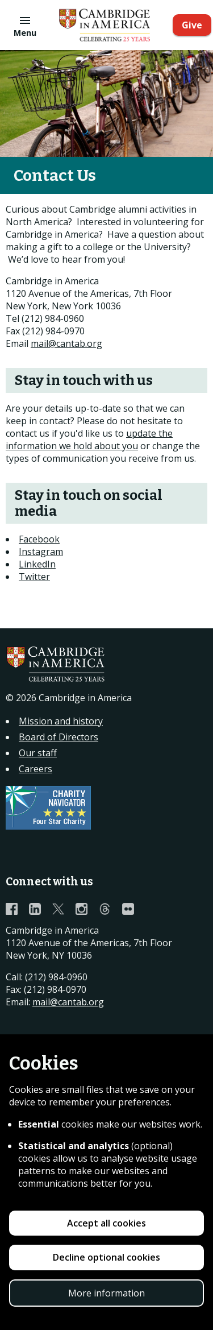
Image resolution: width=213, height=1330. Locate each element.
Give (192, 25)
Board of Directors (58, 737)
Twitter (34, 576)
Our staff (38, 753)
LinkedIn (37, 564)
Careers (35, 769)
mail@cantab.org (66, 343)
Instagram (41, 551)
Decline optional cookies (106, 1257)
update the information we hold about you (89, 439)
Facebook (39, 539)
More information (106, 1293)
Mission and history (61, 721)
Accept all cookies (106, 1223)
